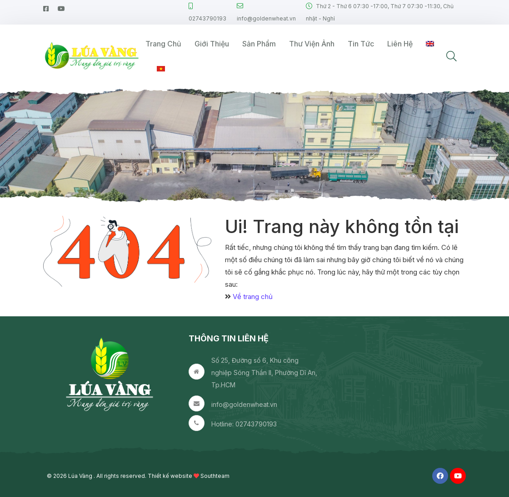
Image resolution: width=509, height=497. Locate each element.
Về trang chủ (253, 296)
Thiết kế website (170, 475)
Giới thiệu (212, 43)
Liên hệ (400, 43)
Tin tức (361, 43)
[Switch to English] (430, 44)
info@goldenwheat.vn (244, 404)
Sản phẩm (259, 43)
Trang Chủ (163, 43)
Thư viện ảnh (311, 43)
